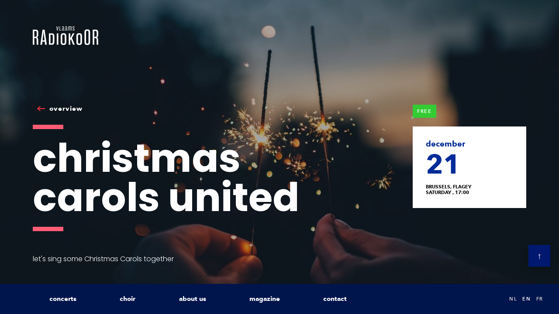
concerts (62, 299)
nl (513, 299)
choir (127, 299)
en (526, 299)
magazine (264, 299)
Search (493, 299)
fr (539, 299)
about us (192, 299)
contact (335, 299)
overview (66, 109)
